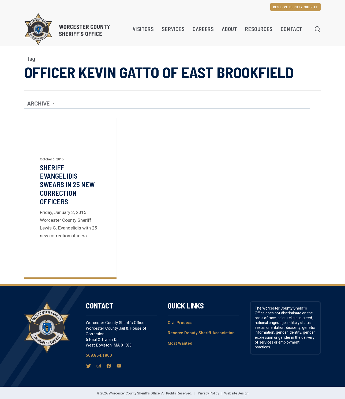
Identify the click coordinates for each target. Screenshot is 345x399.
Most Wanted (180, 343)
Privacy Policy (208, 393)
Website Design (236, 393)
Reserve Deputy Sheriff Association (201, 333)
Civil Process (180, 323)
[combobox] (41, 104)
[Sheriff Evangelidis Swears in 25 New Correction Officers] (70, 197)
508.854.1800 (99, 355)
